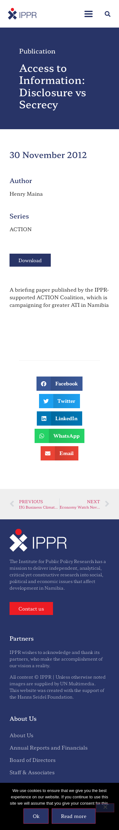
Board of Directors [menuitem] (33, 759)
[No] (105, 807)
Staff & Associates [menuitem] (32, 772)
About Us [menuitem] (21, 735)
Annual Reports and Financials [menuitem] (49, 747)
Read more (73, 816)
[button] (88, 10)
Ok (36, 816)
